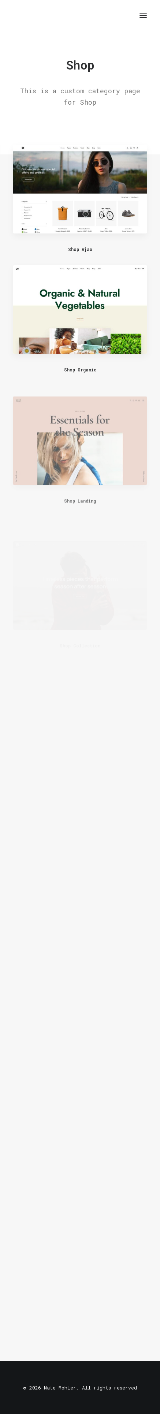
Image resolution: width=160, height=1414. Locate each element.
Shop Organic (80, 370)
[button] (143, 15)
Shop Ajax (80, 249)
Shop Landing (80, 521)
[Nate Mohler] (18, 15)
